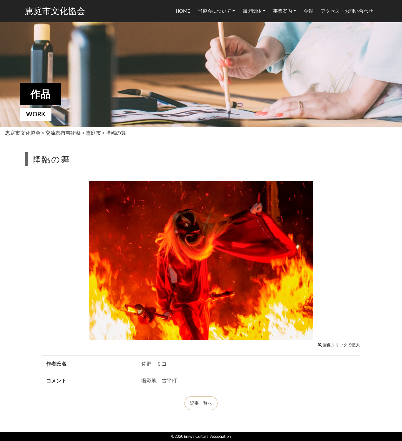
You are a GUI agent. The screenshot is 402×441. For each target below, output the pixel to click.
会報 (308, 11)
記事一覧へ (201, 403)
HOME (183, 11)
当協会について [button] (214, 11)
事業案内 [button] (282, 11)
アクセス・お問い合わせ (347, 11)
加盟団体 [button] (252, 11)
